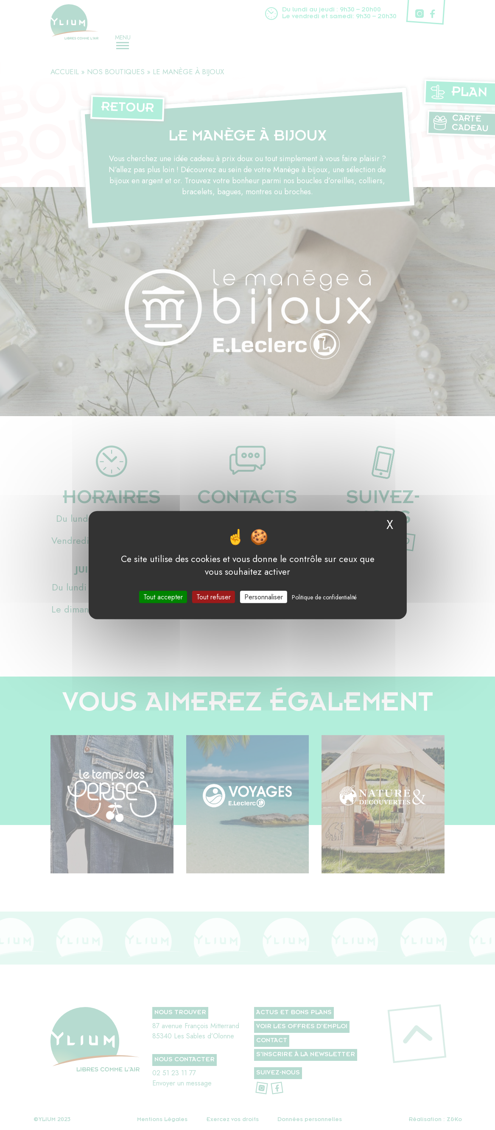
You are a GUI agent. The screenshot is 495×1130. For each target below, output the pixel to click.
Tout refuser (213, 596)
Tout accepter (163, 596)
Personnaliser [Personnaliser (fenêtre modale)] (263, 596)
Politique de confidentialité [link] (324, 597)
